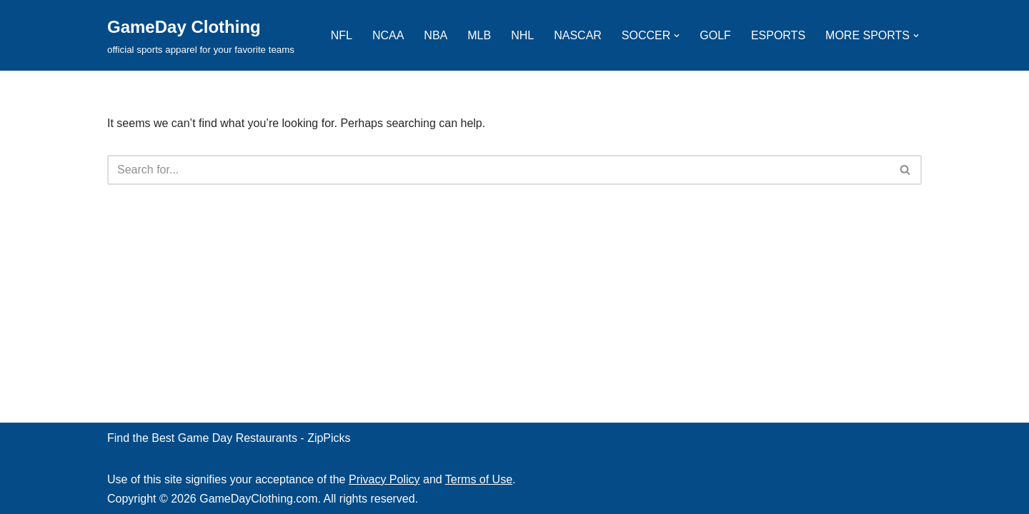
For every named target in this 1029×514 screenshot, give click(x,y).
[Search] (498, 170)
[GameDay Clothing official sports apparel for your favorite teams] (200, 35)
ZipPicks (328, 438)
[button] (677, 36)
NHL (522, 35)
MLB (479, 35)
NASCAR (578, 35)
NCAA (388, 35)
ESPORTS (778, 35)
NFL (341, 35)
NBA (435, 35)
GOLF (715, 35)
